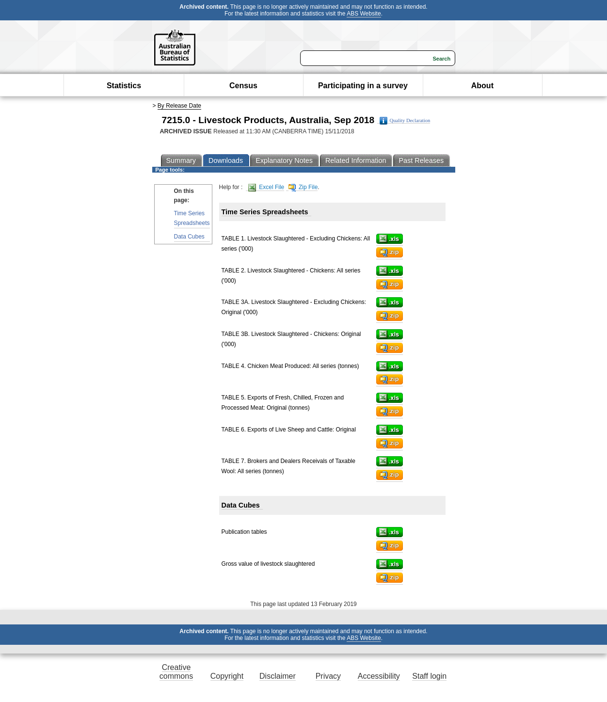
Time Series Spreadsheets (192, 218)
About (482, 85)
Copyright (226, 676)
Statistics (124, 85)
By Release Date (179, 105)
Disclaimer (277, 676)
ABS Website (364, 13)
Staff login (429, 676)
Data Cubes (189, 236)
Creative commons (176, 671)
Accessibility (379, 676)
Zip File (303, 187)
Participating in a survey (363, 85)
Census (243, 85)
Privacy (328, 676)
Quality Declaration (405, 121)
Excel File (266, 187)
